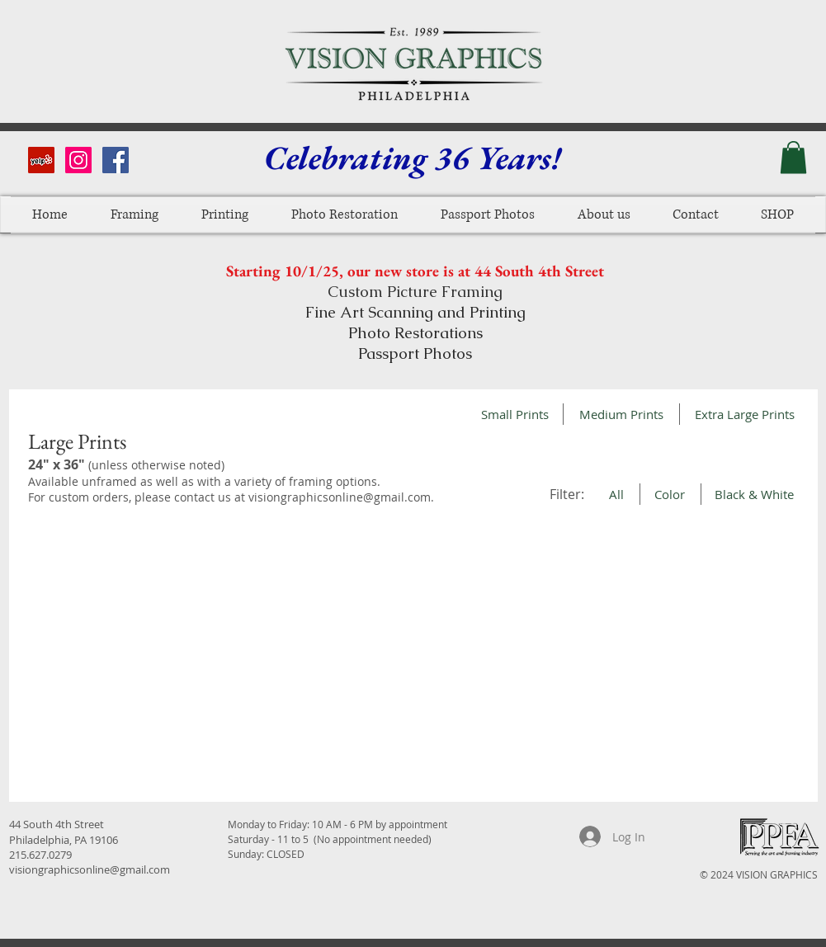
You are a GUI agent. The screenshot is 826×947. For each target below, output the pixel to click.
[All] (617, 494)
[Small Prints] (515, 414)
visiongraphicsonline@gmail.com (339, 497)
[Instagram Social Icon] (78, 160)
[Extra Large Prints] (745, 414)
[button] (793, 157)
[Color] (670, 494)
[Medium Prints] (621, 414)
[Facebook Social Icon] (115, 160)
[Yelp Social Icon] (41, 160)
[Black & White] (754, 494)
